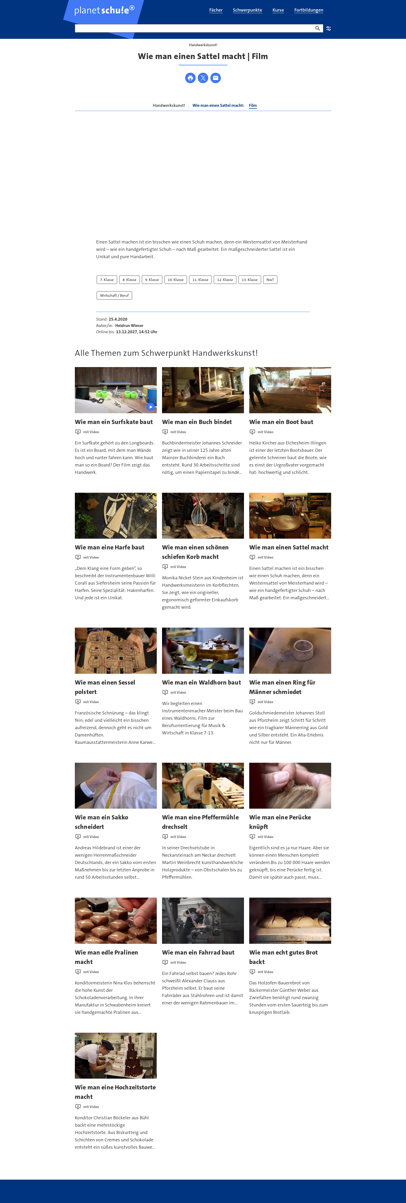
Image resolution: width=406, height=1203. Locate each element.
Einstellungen (328, 28)
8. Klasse (129, 287)
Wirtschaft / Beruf (114, 302)
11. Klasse (200, 287)
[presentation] (116, 398)
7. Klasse (107, 287)
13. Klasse (250, 287)
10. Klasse (176, 287)
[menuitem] (216, 10)
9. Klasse (152, 287)
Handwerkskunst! (169, 113)
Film (253, 113)
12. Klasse (225, 287)
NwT (270, 287)
